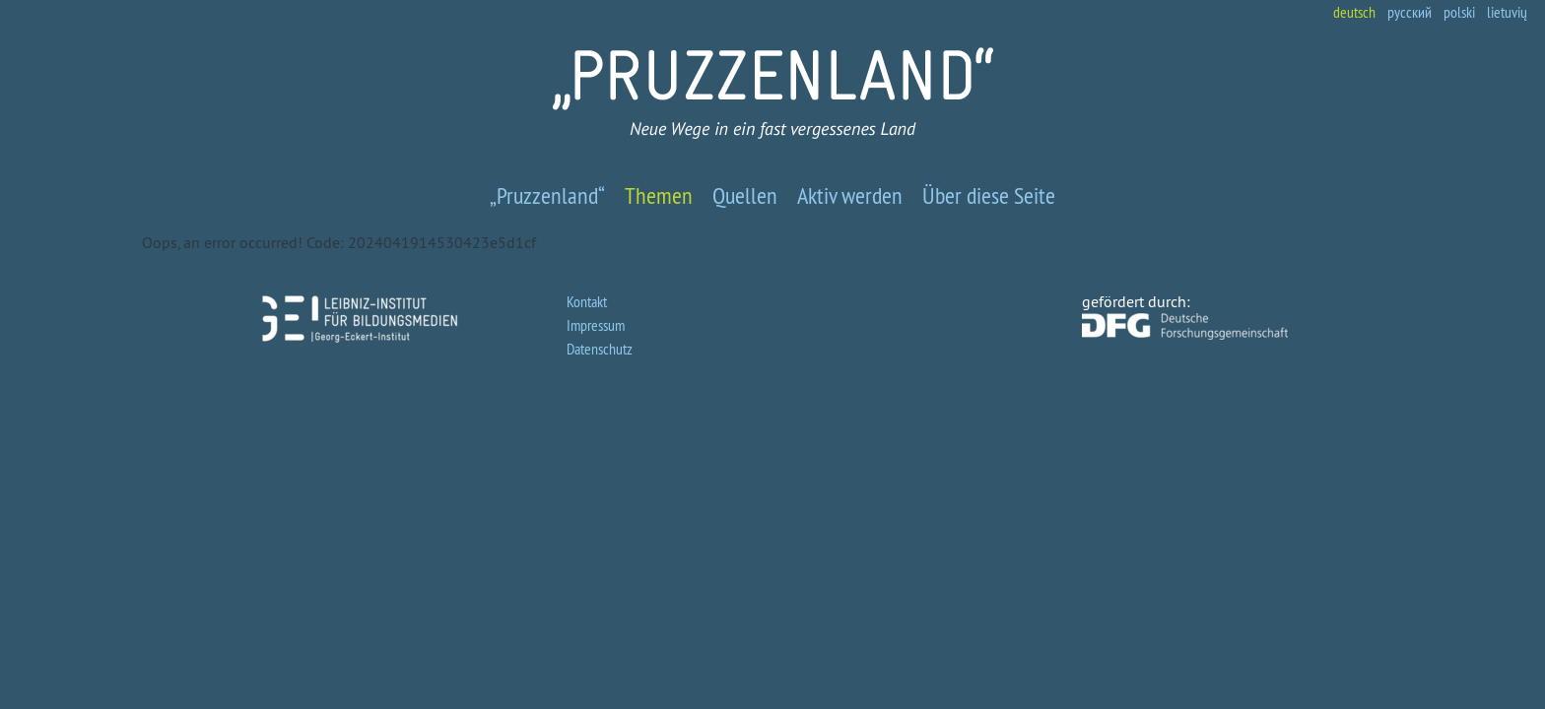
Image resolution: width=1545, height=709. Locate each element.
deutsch (1354, 12)
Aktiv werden (850, 195)
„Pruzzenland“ (547, 195)
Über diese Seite (988, 195)
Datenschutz (600, 348)
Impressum (596, 325)
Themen (659, 195)
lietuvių (1507, 12)
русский (1409, 12)
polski (1459, 12)
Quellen (744, 195)
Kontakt (587, 301)
